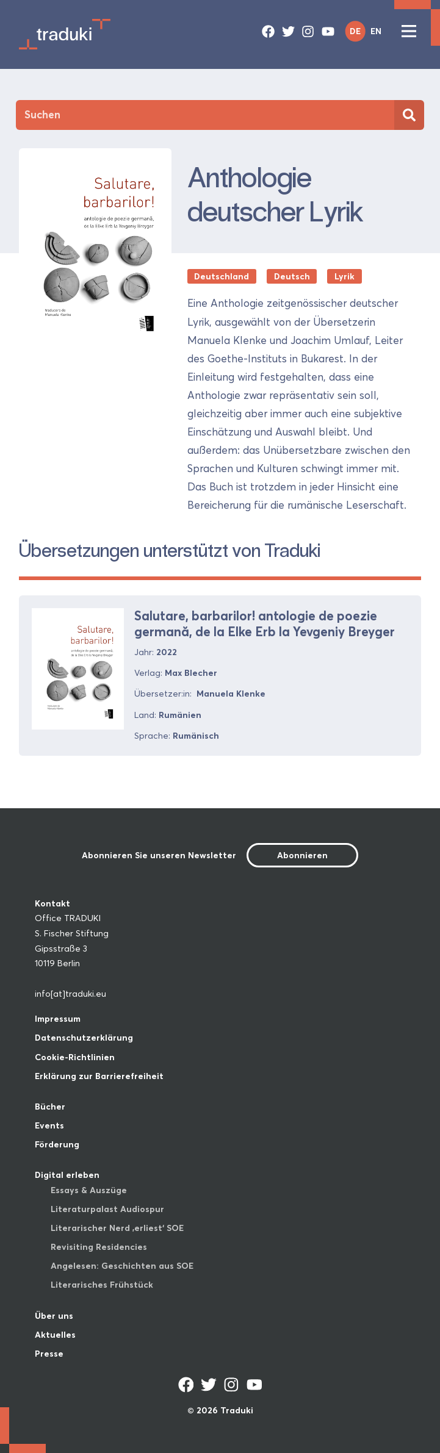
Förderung (57, 1144)
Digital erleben (67, 1174)
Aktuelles (55, 1334)
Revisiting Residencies (99, 1246)
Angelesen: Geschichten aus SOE (122, 1265)
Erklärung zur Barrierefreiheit (99, 1076)
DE (355, 31)
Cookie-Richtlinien (75, 1057)
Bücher (50, 1106)
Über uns (54, 1315)
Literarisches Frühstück (102, 1284)
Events (49, 1125)
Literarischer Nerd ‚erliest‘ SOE (117, 1227)
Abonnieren (302, 855)
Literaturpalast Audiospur (107, 1209)
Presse (49, 1353)
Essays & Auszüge (89, 1190)
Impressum (58, 1018)
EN (375, 31)
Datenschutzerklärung (84, 1037)
